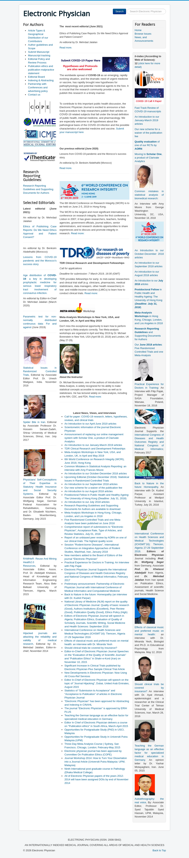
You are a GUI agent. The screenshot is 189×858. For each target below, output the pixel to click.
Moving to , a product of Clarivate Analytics (148, 158)
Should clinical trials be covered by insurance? (149, 688)
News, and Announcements (144, 39)
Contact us (34, 94)
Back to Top (159, 850)
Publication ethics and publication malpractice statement (41, 70)
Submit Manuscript (38, 51)
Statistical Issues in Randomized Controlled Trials (39, 371)
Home (138, 30)
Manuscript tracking (39, 55)
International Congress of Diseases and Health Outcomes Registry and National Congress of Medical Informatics (149, 441)
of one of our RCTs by (147, 145)
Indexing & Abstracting (40, 80)
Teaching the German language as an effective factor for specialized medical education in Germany (149, 752)
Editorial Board (36, 76)
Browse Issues (143, 33)
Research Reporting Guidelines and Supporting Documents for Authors (38, 189)
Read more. (66, 47)
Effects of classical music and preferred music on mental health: (149, 631)
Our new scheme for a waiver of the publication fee (148, 133)
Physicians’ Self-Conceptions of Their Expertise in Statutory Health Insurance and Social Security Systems (39, 486)
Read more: (77, 233)
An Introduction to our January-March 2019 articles (147, 120)
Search (119, 11)
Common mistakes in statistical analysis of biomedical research (149, 195)
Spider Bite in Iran (34, 422)
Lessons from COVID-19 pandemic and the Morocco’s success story (39, 261)
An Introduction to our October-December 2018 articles (149, 254)
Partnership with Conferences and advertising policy (38, 87)
